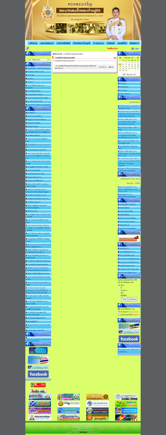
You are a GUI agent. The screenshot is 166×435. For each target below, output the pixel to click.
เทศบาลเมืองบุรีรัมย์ (125, 211)
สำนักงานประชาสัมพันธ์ (127, 218)
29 (123, 70)
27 (138, 68)
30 (126, 70)
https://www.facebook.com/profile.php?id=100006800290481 (38, 339)
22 (123, 68)
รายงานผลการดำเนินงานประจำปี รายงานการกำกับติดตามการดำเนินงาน (38, 155)
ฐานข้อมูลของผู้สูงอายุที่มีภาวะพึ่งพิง (129, 128)
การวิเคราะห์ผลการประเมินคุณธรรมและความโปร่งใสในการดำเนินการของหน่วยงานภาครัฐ (37, 290)
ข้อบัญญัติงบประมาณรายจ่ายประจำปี (38, 145)
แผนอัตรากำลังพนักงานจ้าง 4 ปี (37, 198)
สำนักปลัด (30, 75)
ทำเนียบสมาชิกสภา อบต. (35, 71)
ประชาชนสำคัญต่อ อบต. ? (127, 272)
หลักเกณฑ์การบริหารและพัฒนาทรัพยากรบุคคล (37, 185)
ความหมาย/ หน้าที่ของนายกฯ (128, 259)
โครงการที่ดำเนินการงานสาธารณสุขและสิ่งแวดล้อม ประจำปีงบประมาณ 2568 (127, 122)
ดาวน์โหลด (122, 90)
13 (138, 64)
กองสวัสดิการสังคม (33, 91)
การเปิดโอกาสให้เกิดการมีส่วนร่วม (38, 261)
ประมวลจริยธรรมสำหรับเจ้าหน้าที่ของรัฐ (38, 162)
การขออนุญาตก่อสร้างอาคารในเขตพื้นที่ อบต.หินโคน (37, 308)
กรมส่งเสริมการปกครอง (127, 204)
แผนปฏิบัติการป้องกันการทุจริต (37, 167)
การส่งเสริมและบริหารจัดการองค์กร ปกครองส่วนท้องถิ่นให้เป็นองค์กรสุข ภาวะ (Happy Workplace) (129, 162)
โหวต (124, 299)
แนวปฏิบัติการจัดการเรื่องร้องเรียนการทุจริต (38, 216)
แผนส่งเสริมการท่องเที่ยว (35, 330)
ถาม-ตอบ (122, 83)
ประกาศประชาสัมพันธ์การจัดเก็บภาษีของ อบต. (128, 142)
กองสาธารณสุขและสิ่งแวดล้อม (37, 98)
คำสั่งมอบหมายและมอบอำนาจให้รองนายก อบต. (129, 107)
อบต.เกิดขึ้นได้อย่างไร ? (127, 252)
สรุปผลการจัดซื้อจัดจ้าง (34, 180)
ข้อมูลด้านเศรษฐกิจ (33, 123)
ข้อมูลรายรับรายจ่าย (33, 177)
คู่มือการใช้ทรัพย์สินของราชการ (37, 273)
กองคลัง (29, 78)
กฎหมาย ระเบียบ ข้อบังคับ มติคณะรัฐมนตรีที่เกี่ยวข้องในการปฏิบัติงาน (38, 131)
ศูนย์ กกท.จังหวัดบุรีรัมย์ (126, 228)
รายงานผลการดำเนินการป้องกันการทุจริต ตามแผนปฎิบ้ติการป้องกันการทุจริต (38, 228)
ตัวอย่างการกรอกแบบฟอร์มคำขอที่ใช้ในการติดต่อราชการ (38, 246)
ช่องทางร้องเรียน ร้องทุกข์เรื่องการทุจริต (38, 284)
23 (126, 68)
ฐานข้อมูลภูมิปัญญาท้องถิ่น (35, 318)
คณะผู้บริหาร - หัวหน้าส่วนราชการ (38, 68)
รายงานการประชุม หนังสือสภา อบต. (37, 140)
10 (129, 64)
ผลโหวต (133, 299)
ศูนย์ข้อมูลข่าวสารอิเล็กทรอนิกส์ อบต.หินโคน (127, 196)
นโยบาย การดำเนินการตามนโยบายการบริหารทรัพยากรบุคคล (37, 191)
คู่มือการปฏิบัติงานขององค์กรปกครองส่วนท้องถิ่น (36, 207)
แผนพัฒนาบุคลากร (33, 202)
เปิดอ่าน (111, 67)
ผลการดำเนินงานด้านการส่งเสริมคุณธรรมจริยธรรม (38, 235)
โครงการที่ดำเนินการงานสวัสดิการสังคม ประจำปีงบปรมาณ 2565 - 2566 (129, 153)
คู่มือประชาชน (31, 211)
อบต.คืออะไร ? (123, 248)
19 (135, 66)
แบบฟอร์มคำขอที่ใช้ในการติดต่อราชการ (37, 240)
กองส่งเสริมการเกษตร (34, 94)
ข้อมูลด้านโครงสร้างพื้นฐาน (36, 119)
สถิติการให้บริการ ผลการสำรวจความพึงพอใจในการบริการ (37, 251)
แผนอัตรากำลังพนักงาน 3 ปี (36, 195)
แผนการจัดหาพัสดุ (33, 170)
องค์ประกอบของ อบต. (126, 265)
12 (135, 64)
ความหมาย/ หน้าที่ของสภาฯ (128, 262)
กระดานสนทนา (124, 94)
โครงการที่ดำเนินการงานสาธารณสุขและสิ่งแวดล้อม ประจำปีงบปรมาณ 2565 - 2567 (128, 135)
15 (123, 66)
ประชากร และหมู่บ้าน (34, 116)
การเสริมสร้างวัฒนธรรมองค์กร (37, 264)
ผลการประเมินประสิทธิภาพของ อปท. (37, 221)
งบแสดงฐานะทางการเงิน (35, 174)
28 (120, 70)
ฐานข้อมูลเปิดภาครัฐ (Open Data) (128, 147)
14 (120, 66)
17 (129, 66)
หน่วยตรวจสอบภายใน (34, 101)
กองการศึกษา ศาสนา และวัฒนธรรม (35, 87)
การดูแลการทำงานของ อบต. (128, 269)
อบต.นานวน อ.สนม (38, 60)
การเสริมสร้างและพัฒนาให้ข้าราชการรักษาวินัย (36, 314)
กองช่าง (29, 82)
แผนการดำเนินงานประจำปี (36, 150)
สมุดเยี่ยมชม (123, 87)
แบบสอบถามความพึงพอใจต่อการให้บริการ (128, 351)
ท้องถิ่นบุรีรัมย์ (123, 214)
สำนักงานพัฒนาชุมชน (126, 221)
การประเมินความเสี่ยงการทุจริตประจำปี (37, 297)
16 (126, 66)
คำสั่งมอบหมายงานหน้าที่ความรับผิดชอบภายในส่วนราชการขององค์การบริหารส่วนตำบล (129, 114)
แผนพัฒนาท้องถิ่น (33, 135)
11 (132, 64)
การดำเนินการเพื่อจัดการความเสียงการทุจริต (37, 303)
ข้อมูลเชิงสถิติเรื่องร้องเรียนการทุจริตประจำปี (37, 257)
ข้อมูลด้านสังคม (32, 126)
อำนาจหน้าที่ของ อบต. (126, 255)
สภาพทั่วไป (30, 112)
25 (132, 68)
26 (135, 68)
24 (129, 68)
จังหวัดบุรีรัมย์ (123, 208)
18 (132, 66)
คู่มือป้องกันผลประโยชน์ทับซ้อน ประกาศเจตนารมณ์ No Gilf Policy (37, 269)
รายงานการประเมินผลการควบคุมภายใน (38, 278)
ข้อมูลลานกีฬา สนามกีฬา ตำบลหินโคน (38, 326)
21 (120, 68)
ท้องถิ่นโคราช (123, 225)
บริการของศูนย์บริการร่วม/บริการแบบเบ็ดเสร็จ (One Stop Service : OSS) (128, 189)
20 (138, 66)
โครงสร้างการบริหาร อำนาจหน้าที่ (38, 105)
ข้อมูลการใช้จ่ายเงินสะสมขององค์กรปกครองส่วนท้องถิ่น (129, 170)
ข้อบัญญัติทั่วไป (32, 321)
